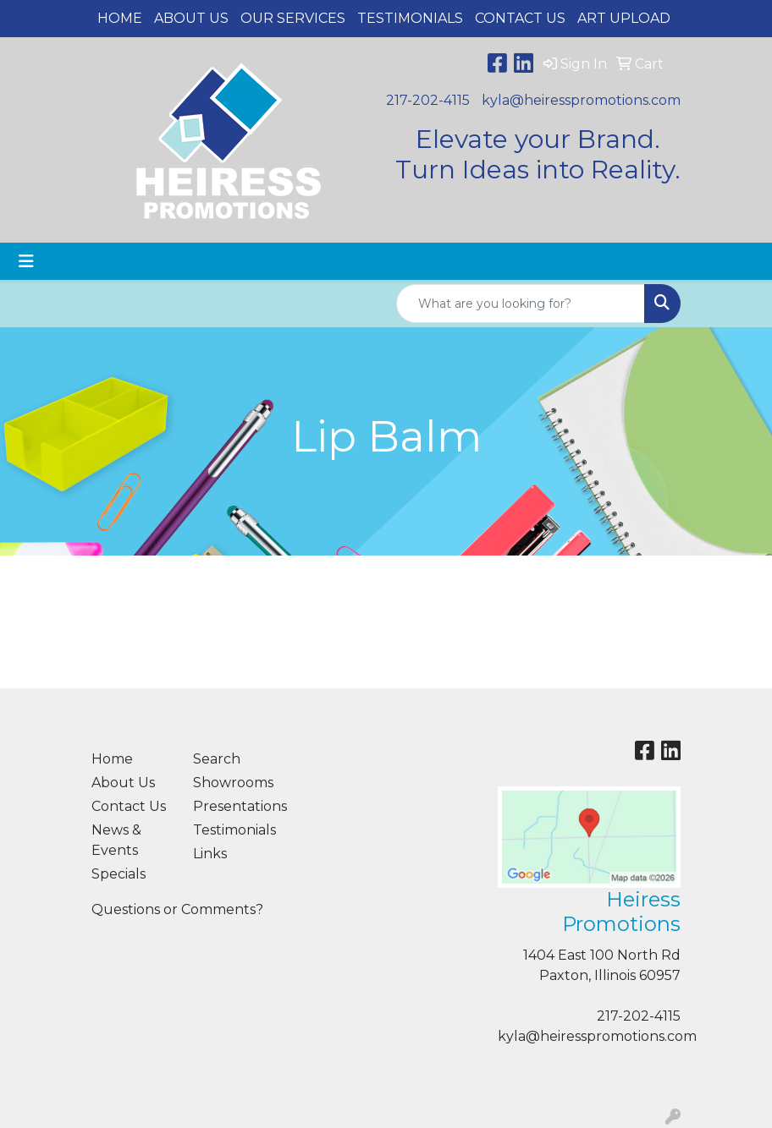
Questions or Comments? (177, 909)
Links (210, 854)
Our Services (292, 18)
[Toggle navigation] (26, 261)
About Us (191, 18)
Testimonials (410, 18)
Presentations (233, 806)
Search (216, 759)
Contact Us (520, 18)
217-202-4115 (428, 100)
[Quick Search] (520, 303)
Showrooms (233, 783)
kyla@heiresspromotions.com (581, 100)
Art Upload (623, 18)
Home (119, 18)
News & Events (116, 840)
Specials (118, 874)
